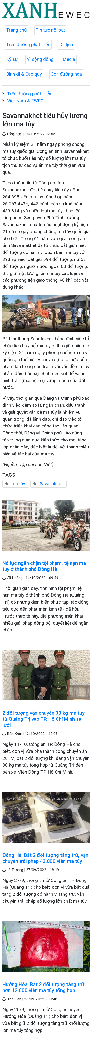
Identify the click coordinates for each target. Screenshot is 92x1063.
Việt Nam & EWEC (25, 101)
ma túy (18, 483)
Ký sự (12, 59)
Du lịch (66, 44)
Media (69, 59)
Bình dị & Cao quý (24, 74)
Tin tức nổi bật (50, 30)
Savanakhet (51, 483)
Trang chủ (16, 30)
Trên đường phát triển (28, 44)
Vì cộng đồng (40, 59)
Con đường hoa (66, 74)
